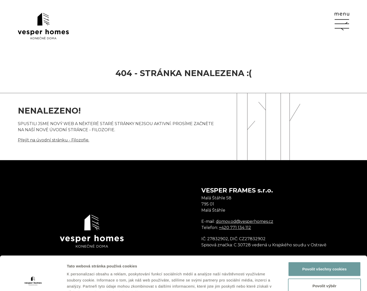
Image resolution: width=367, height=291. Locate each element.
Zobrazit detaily (269, 281)
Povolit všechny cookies (324, 237)
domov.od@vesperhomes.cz (244, 221)
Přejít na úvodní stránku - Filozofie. (53, 140)
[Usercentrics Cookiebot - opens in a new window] (33, 281)
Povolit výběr (324, 253)
